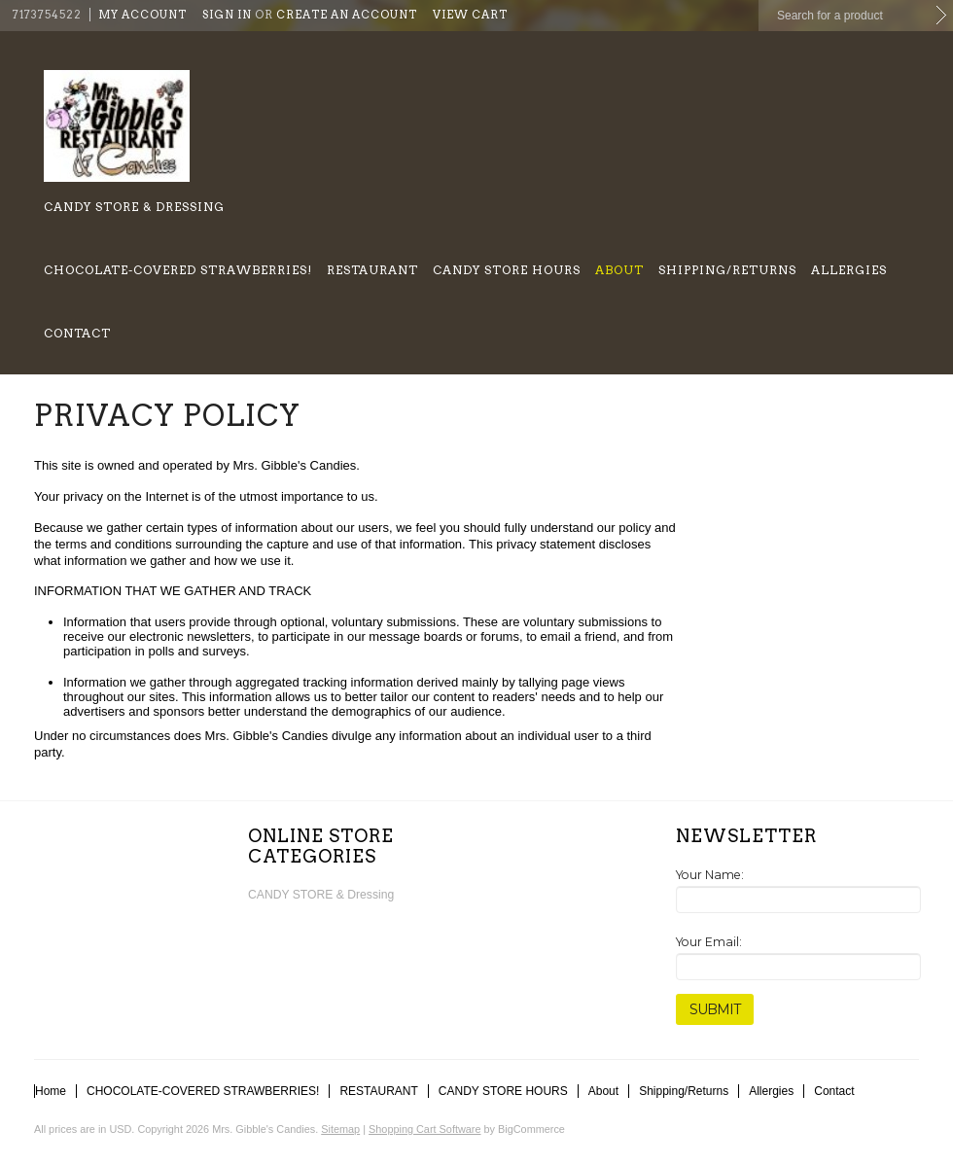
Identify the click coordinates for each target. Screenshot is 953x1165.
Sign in (227, 14)
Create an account (346, 14)
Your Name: (710, 874)
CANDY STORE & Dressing (134, 206)
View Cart (470, 14)
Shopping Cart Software (424, 1129)
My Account (142, 14)
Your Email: (709, 942)
